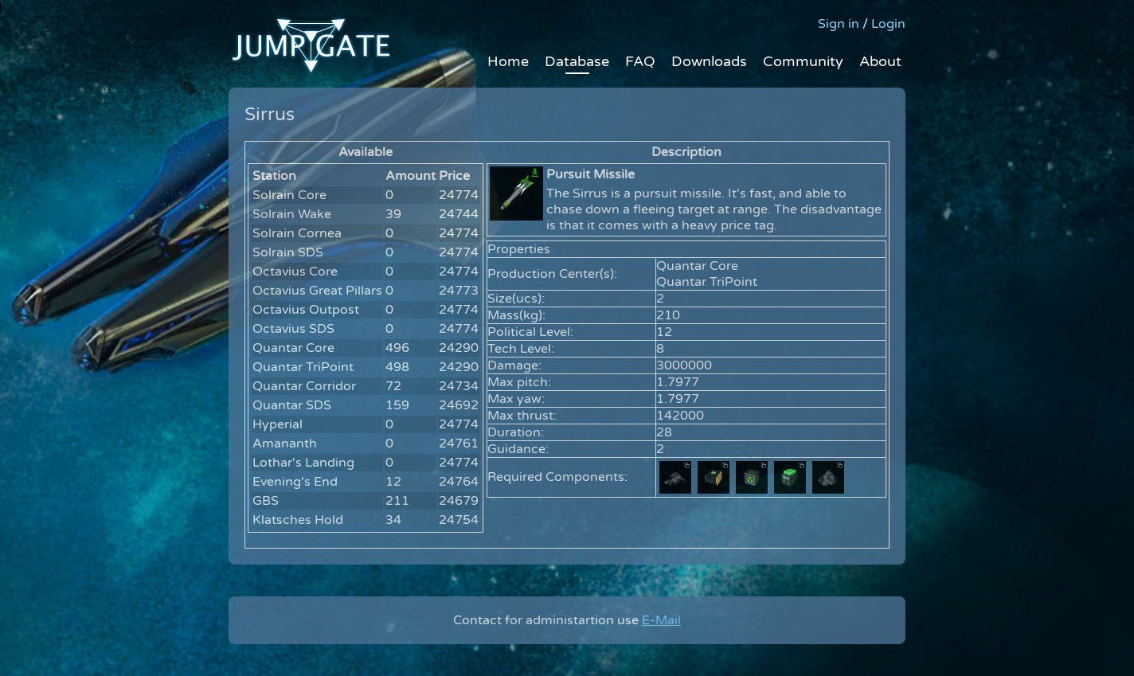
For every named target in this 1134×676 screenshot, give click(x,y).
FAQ (640, 61)
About (880, 61)
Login (888, 24)
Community (803, 61)
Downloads (709, 61)
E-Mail (661, 620)
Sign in (838, 24)
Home (508, 61)
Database (577, 61)
